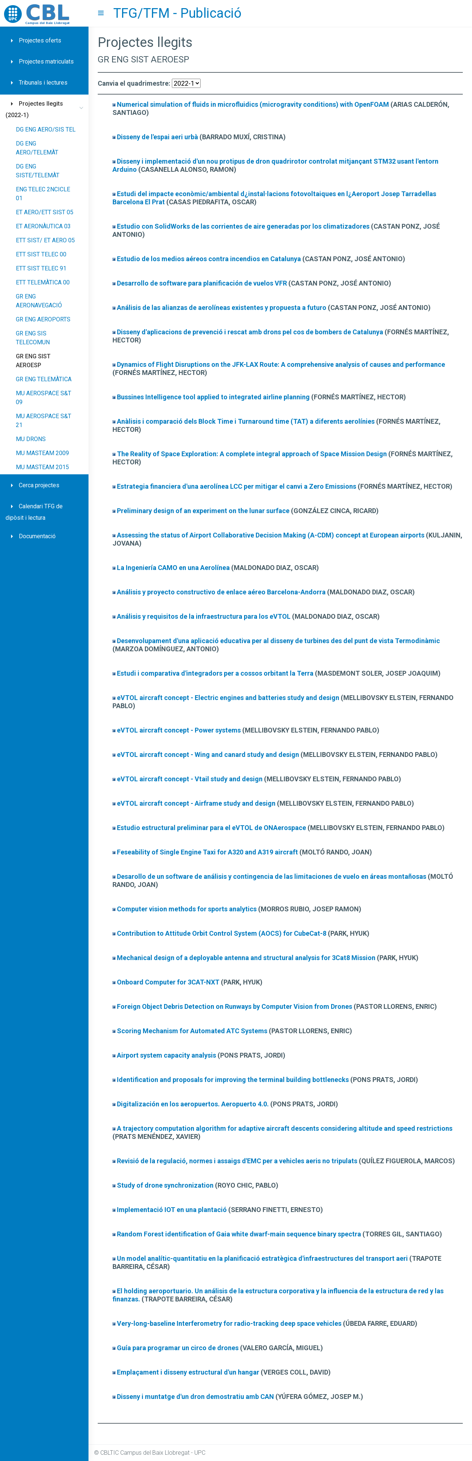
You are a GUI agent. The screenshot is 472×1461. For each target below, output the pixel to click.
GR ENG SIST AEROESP (33, 361)
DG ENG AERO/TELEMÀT (37, 148)
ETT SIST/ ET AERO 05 (45, 240)
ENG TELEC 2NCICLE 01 (43, 194)
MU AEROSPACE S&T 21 (43, 421)
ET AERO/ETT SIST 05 (44, 212)
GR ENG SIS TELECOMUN (33, 338)
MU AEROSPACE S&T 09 (43, 398)
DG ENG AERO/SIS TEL (46, 129)
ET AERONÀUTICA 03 (43, 226)
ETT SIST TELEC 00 (41, 254)
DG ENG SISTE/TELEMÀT (37, 171)
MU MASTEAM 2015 (42, 467)
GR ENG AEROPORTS (43, 319)
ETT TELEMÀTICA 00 (43, 282)
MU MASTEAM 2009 (42, 453)
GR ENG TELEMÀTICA (44, 379)
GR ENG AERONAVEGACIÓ (39, 301)
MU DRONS (31, 439)
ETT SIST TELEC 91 (41, 268)
